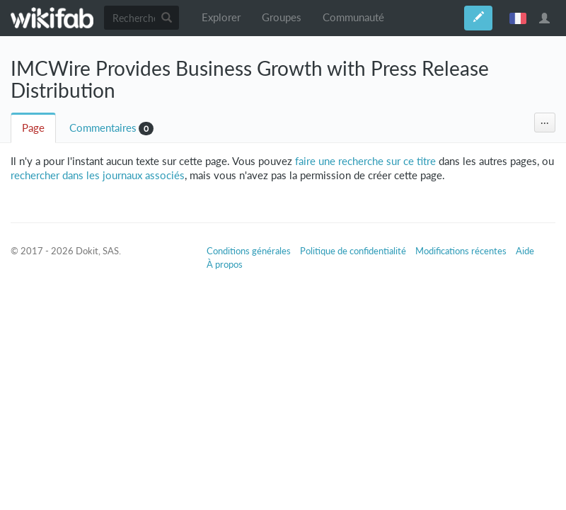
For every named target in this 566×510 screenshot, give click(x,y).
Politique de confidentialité (353, 250)
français (518, 17)
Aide (525, 250)
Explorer (221, 17)
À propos (225, 264)
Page (33, 128)
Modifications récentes (461, 250)
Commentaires (103, 128)
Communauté (353, 17)
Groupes (281, 17)
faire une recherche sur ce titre (365, 161)
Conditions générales (249, 250)
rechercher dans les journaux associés (98, 175)
